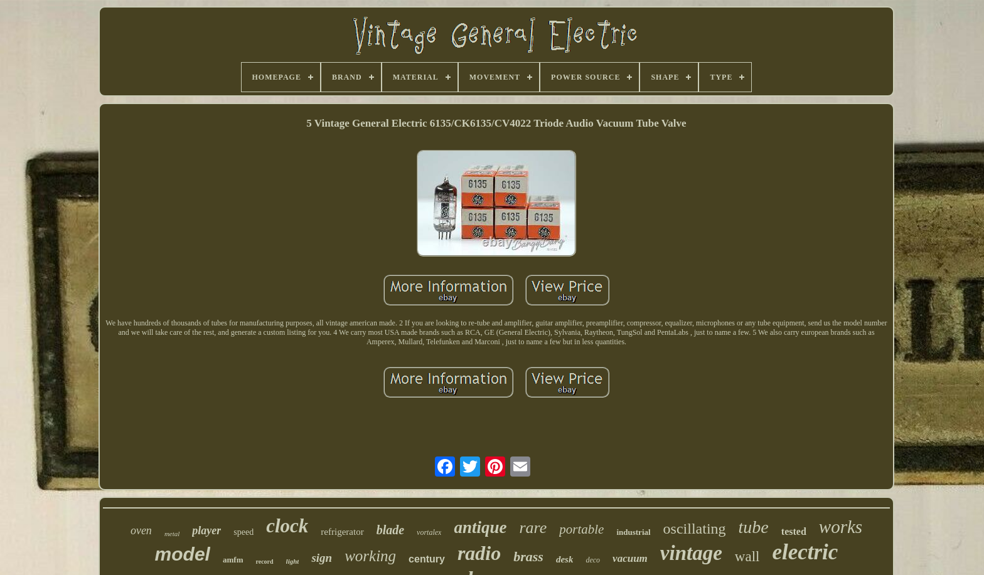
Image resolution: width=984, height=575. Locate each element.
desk (565, 559)
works (840, 527)
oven (141, 530)
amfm (233, 559)
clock (287, 526)
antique (480, 527)
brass (528, 556)
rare (533, 528)
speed (243, 532)
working (370, 555)
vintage (691, 553)
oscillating (694, 528)
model (182, 554)
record (264, 561)
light (292, 561)
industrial (633, 532)
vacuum (630, 558)
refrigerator (342, 532)
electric (805, 552)
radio (479, 553)
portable (581, 529)
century (427, 559)
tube (754, 527)
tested (793, 531)
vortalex (429, 532)
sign (321, 557)
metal (171, 533)
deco (593, 560)
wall (747, 556)
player (206, 530)
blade (390, 530)
